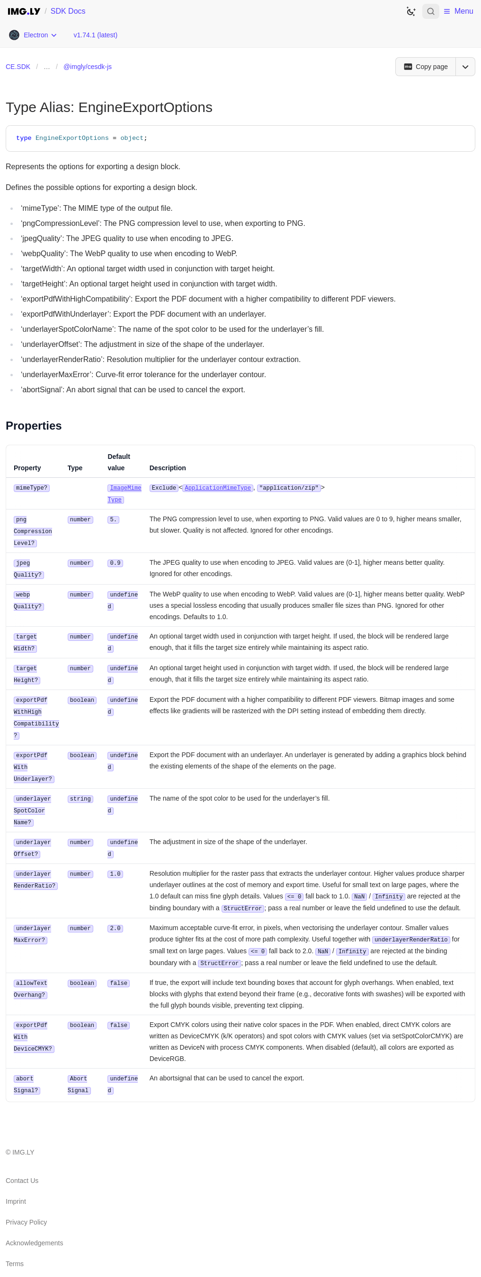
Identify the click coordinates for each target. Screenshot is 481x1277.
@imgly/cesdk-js (87, 66)
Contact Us (22, 1166)
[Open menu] (465, 66)
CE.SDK (18, 66)
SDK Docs (68, 11)
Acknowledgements (34, 1229)
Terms (15, 1249)
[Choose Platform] (33, 35)
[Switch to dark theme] (411, 11)
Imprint (16, 1187)
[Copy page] (425, 66)
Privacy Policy (26, 1208)
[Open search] (430, 11)
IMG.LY (23, 1138)
